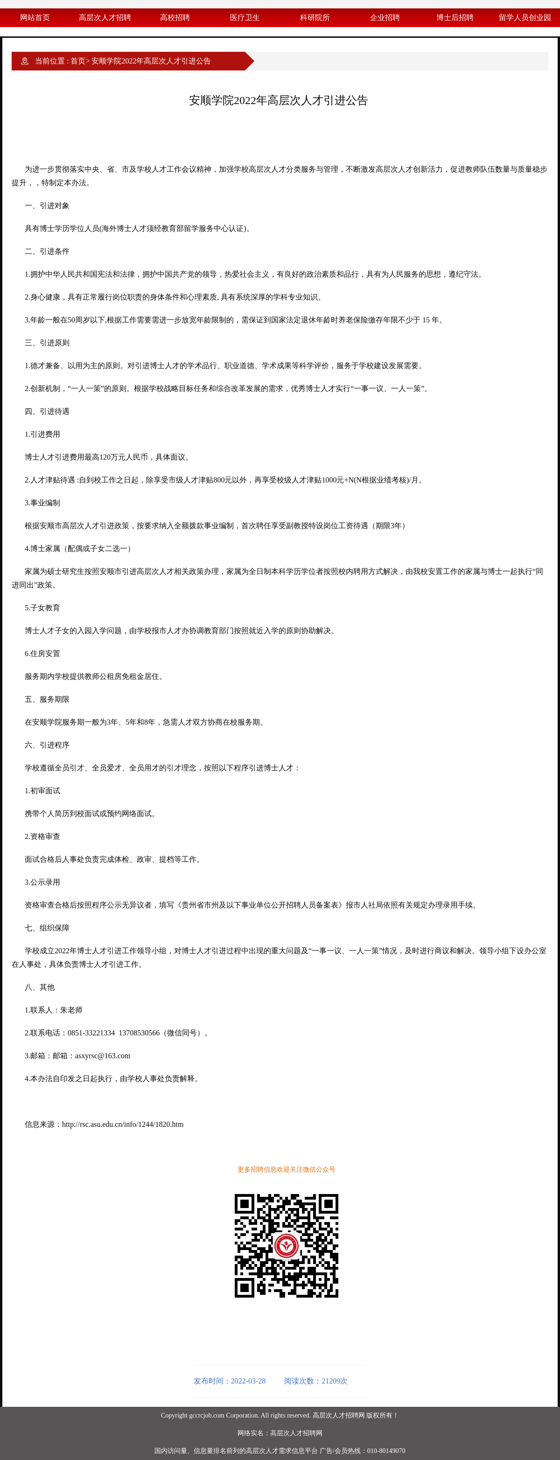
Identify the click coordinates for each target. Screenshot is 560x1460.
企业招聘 (385, 17)
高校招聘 (175, 17)
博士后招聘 (455, 17)
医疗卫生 (245, 17)
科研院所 (315, 17)
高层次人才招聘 (105, 17)
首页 (77, 61)
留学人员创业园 (525, 17)
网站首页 (35, 17)
